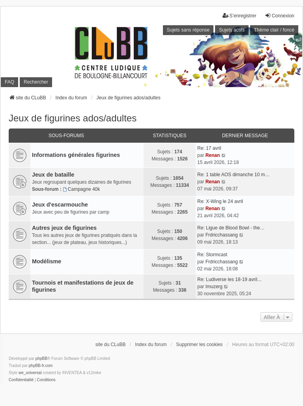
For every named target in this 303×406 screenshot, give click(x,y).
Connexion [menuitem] (279, 16)
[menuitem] (21, 380)
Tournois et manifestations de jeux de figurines (82, 286)
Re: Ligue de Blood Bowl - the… (231, 228)
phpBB (41, 358)
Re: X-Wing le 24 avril (220, 201)
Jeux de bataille (53, 174)
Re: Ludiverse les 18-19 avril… (229, 279)
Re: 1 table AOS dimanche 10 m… (233, 174)
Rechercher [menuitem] (36, 82)
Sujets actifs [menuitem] (232, 30)
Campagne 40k (81, 189)
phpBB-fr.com (41, 365)
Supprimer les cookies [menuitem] (199, 344)
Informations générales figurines (76, 155)
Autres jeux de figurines (64, 228)
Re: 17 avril (209, 148)
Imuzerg (214, 286)
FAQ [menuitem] (9, 82)
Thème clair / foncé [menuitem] (274, 30)
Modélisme (46, 261)
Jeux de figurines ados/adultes (73, 118)
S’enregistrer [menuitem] (239, 16)
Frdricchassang (222, 235)
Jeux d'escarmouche (60, 204)
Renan (213, 155)
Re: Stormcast (212, 254)
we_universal (30, 373)
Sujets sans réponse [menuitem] (188, 30)
